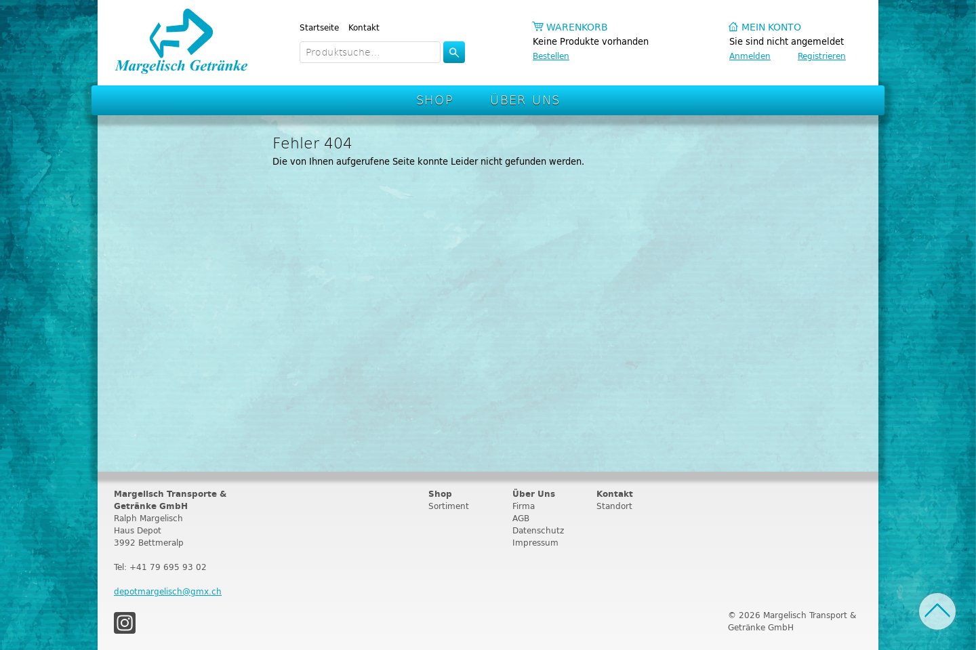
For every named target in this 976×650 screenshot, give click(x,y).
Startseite (319, 27)
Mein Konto (771, 27)
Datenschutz (538, 530)
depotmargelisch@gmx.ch (168, 591)
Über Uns (525, 99)
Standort (614, 506)
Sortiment (448, 506)
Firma (523, 506)
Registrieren (822, 55)
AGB (520, 518)
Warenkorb (577, 27)
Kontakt (364, 27)
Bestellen (551, 55)
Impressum (535, 542)
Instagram (125, 623)
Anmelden (750, 55)
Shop (435, 99)
